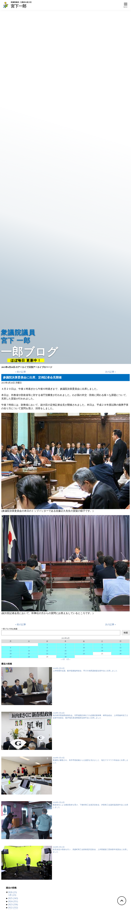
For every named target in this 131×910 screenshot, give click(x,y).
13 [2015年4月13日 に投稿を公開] (10, 651)
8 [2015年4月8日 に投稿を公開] (47, 648)
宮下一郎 (21, 6)
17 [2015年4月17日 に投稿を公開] (84, 651)
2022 (13, 907)
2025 (13, 898)
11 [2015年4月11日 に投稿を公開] (102, 648)
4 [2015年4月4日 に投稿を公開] (102, 645)
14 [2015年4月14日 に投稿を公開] (29, 651)
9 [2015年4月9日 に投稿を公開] (65, 648)
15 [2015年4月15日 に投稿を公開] (47, 651)
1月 (12, 895)
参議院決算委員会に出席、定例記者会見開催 (32, 377)
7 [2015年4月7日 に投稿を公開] (28, 648)
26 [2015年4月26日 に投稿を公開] (120, 654)
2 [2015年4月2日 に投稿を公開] (65, 645)
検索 (126, 632)
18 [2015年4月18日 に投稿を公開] (102, 651)
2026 (12, 892)
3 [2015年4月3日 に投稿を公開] (83, 645)
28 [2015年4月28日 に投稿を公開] (29, 657)
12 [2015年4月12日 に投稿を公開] (120, 648)
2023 (13, 904)
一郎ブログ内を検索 (9, 629)
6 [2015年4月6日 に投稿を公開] (10, 648)
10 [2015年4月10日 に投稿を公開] (84, 648)
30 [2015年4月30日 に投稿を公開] (65, 657)
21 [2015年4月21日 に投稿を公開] (29, 654)
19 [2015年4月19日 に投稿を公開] (120, 651)
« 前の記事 (20, 372)
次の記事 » (110, 372)
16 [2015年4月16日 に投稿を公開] (65, 651)
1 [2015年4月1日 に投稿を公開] (47, 645)
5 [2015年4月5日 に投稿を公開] (120, 645)
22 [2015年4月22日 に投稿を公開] (47, 654)
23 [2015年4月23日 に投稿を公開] (65, 654)
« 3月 (63, 659)
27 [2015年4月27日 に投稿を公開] (10, 657)
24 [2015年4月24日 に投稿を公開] (84, 654)
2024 (13, 901)
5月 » (68, 659)
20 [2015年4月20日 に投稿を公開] (10, 654)
